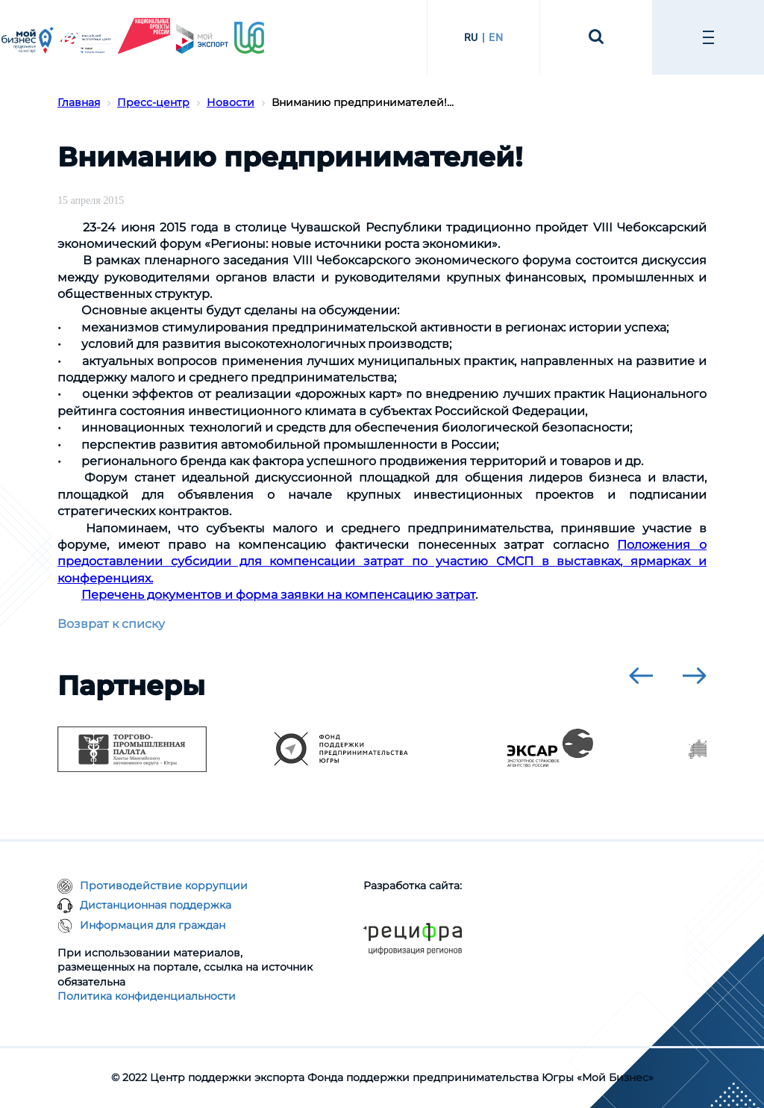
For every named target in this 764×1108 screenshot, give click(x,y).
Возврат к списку (111, 624)
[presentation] (641, 676)
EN (496, 37)
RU (471, 37)
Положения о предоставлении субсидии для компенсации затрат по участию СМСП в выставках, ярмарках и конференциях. (382, 561)
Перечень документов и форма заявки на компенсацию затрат (278, 595)
